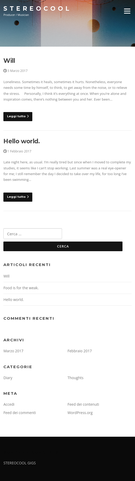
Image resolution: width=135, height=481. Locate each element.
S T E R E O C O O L (36, 8)
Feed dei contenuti (83, 404)
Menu (127, 11)
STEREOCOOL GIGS (19, 462)
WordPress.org (80, 412)
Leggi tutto (18, 116)
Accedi (8, 404)
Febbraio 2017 (80, 350)
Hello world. (21, 141)
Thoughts (75, 377)
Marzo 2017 (13, 350)
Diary (7, 377)
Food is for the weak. (21, 287)
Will (9, 60)
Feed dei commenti (19, 412)
